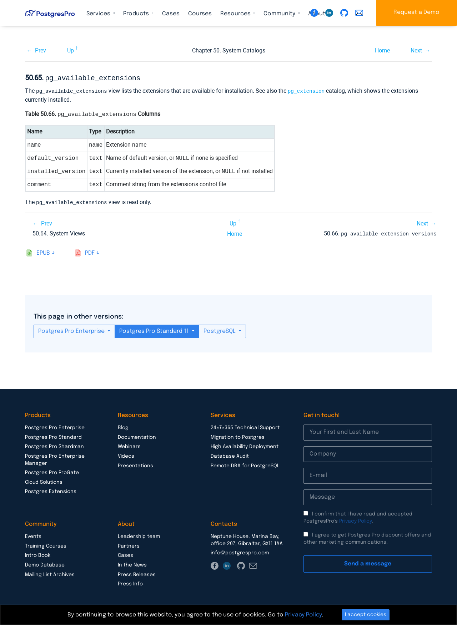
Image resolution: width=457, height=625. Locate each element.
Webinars (129, 444)
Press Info (130, 582)
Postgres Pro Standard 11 (154, 329)
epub (43, 251)
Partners (129, 544)
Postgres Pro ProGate (52, 470)
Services (99, 14)
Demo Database (45, 563)
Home (382, 50)
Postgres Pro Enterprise (72, 329)
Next (416, 50)
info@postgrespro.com (240, 551)
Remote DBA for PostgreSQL (245, 464)
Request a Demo (416, 12)
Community (280, 14)
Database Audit (230, 454)
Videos (126, 454)
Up (70, 50)
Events (33, 534)
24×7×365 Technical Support (245, 425)
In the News (132, 563)
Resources (236, 14)
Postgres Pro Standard (53, 435)
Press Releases (137, 572)
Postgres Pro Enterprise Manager (55, 458)
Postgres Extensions (50, 489)
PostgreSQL (220, 329)
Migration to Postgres (238, 435)
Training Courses (45, 544)
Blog (123, 425)
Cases (171, 14)
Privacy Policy (355, 519)
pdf (90, 251)
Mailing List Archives (50, 572)
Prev (40, 50)
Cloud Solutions (43, 480)
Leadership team (139, 534)
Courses (200, 14)
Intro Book (37, 553)
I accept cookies (365, 614)
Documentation (137, 435)
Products (136, 14)
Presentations (135, 464)
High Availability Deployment (244, 444)
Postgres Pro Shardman (54, 444)
